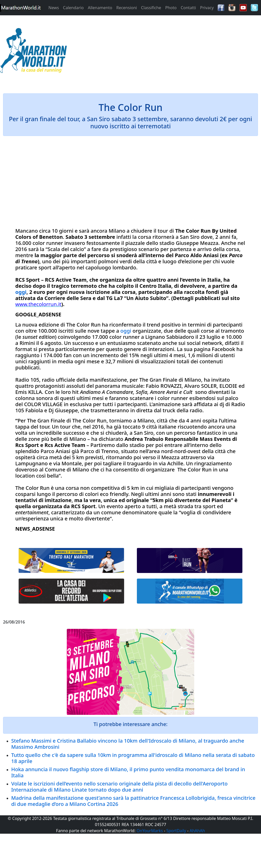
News (53, 7)
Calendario (73, 7)
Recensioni (126, 7)
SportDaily (176, 830)
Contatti (188, 7)
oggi (21, 292)
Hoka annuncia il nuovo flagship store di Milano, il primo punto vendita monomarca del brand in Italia (128, 772)
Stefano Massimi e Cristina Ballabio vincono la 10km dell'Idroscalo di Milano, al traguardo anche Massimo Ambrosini (127, 743)
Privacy (207, 7)
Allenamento (100, 7)
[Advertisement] (163, 52)
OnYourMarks (150, 830)
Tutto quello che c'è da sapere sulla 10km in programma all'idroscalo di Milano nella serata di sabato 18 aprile (133, 758)
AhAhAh (197, 830)
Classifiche (151, 7)
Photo (171, 7)
